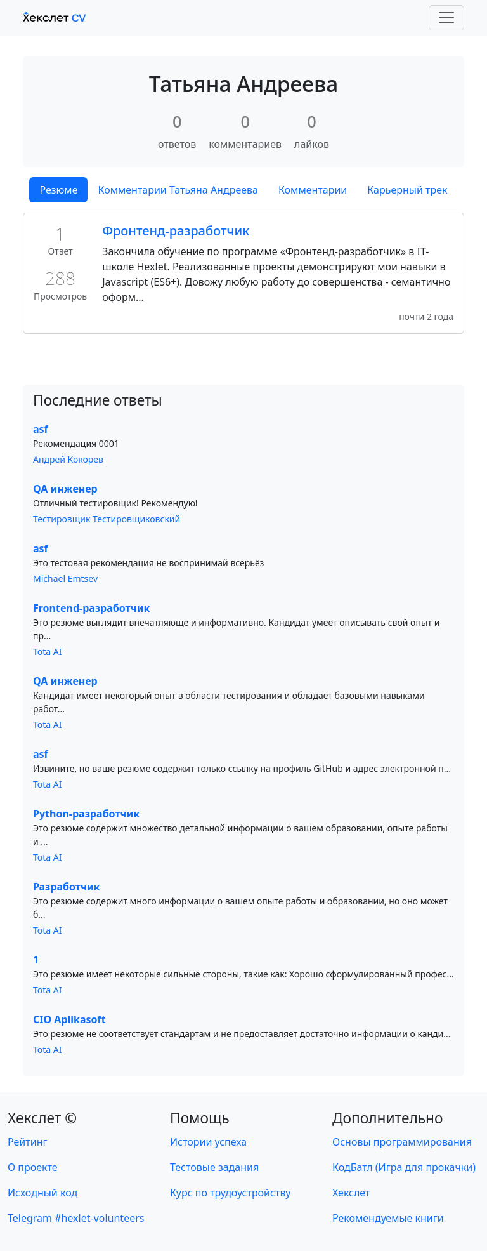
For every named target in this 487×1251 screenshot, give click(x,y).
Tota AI (47, 651)
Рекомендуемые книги (388, 1218)
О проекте (33, 1167)
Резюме (58, 190)
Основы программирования (402, 1142)
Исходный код (42, 1193)
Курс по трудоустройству (230, 1193)
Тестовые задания (214, 1167)
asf (40, 429)
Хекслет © (42, 1118)
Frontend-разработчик (91, 608)
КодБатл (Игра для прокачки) (404, 1167)
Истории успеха (208, 1142)
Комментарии (312, 190)
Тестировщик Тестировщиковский (106, 519)
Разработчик (66, 887)
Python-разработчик (86, 814)
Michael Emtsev (65, 579)
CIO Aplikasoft (69, 1019)
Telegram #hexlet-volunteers (76, 1218)
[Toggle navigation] (446, 17)
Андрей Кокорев (68, 459)
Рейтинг (27, 1142)
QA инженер (65, 489)
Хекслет (351, 1193)
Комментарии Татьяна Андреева (177, 190)
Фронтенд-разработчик (175, 230)
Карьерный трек (407, 190)
